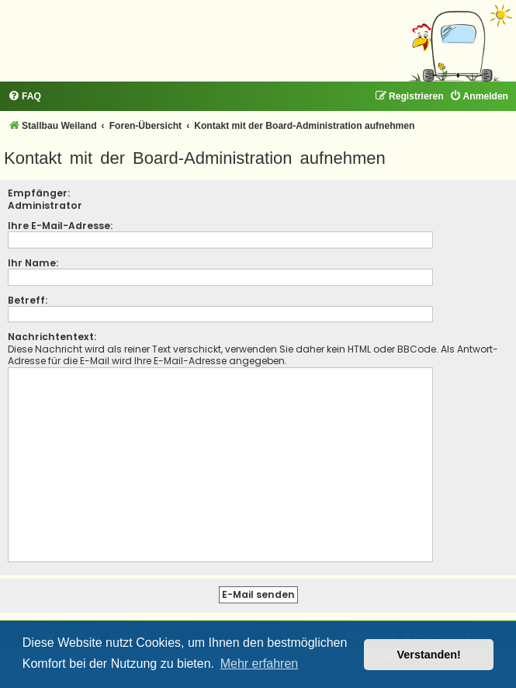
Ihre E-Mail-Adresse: (60, 225)
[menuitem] (24, 96)
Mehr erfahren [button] (259, 663)
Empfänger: (39, 193)
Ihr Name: (33, 262)
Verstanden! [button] (429, 654)
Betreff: (27, 300)
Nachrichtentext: (52, 336)
